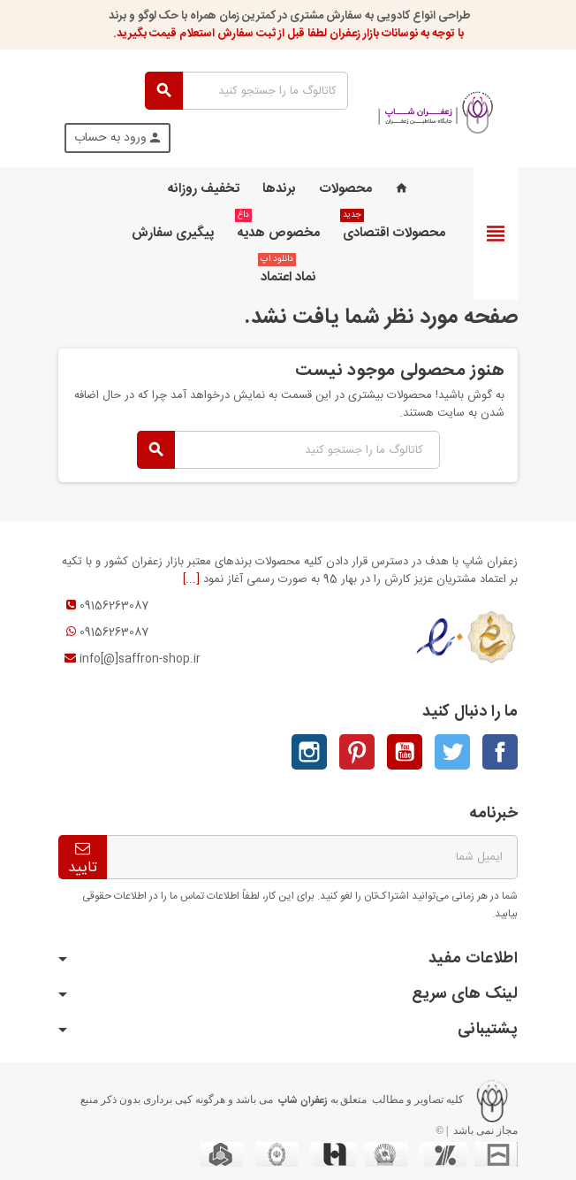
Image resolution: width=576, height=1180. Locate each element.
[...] (191, 579)
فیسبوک (500, 752)
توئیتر (452, 752)
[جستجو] (246, 91)
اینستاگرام (309, 752)
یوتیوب (404, 752)
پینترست (357, 752)
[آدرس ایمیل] (312, 857)
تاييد (82, 859)
